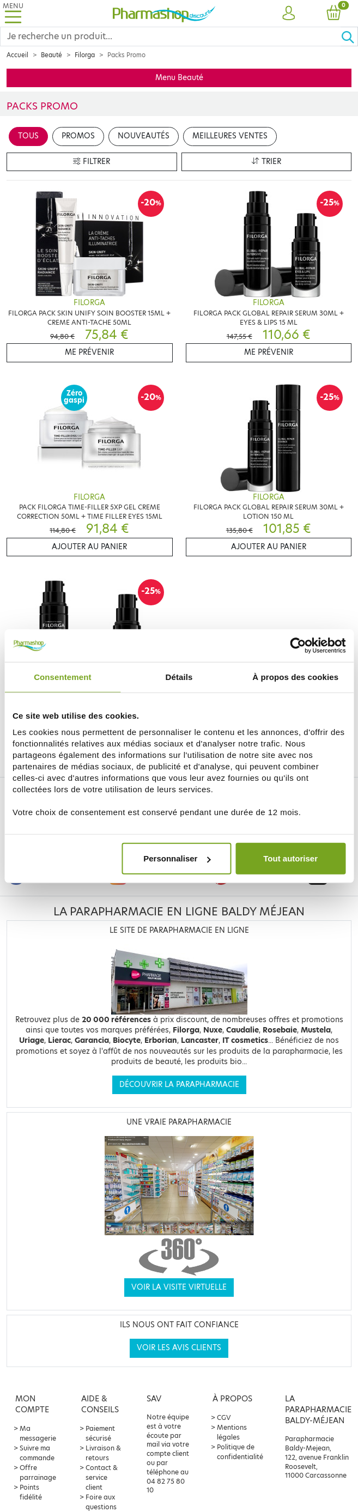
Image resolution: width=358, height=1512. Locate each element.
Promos (78, 136)
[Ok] (349, 36)
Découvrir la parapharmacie (179, 1084)
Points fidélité (31, 1492)
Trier (266, 161)
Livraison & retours (103, 1452)
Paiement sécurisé (100, 1433)
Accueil (17, 55)
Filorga (85, 55)
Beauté (51, 55)
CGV (224, 1417)
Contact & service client (102, 1477)
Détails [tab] (179, 676)
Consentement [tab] (62, 676)
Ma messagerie (38, 1433)
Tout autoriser (290, 858)
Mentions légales (232, 1432)
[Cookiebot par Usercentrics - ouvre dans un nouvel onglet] (297, 645)
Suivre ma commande (37, 1452)
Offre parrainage (38, 1472)
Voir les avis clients (179, 1348)
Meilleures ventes (230, 136)
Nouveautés (143, 136)
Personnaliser (176, 858)
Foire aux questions (101, 1501)
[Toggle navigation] (13, 13)
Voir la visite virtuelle (179, 1287)
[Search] (170, 36)
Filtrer (91, 161)
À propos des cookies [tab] (295, 676)
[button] (289, 13)
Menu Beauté (179, 77)
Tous (28, 136)
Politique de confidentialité (240, 1451)
